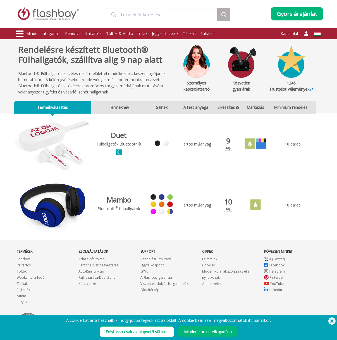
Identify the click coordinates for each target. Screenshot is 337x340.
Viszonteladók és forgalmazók (164, 284)
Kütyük (22, 303)
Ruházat (207, 33)
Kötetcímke (87, 284)
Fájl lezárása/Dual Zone (97, 278)
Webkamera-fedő (30, 278)
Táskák (189, 33)
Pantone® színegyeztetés (98, 266)
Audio (21, 296)
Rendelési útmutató (155, 259)
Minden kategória (37, 34)
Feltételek (209, 259)
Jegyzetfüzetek (165, 33)
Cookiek (208, 266)
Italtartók (93, 33)
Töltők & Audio (119, 33)
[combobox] (162, 14)
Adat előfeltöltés (91, 259)
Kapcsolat (289, 33)
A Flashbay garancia (156, 278)
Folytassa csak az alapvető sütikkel (137, 334)
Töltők (22, 272)
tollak (142, 33)
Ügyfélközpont (152, 266)
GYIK (144, 272)
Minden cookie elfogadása (208, 334)
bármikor (262, 322)
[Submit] (113, 15)
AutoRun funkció (91, 272)
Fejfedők (23, 290)
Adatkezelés (211, 284)
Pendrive (73, 33)
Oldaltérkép (149, 290)
